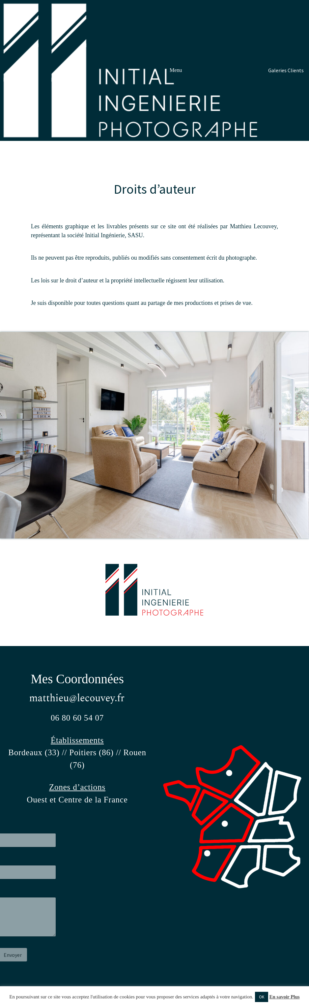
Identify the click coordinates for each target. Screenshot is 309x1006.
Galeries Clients (286, 70)
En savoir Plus (284, 996)
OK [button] (261, 997)
